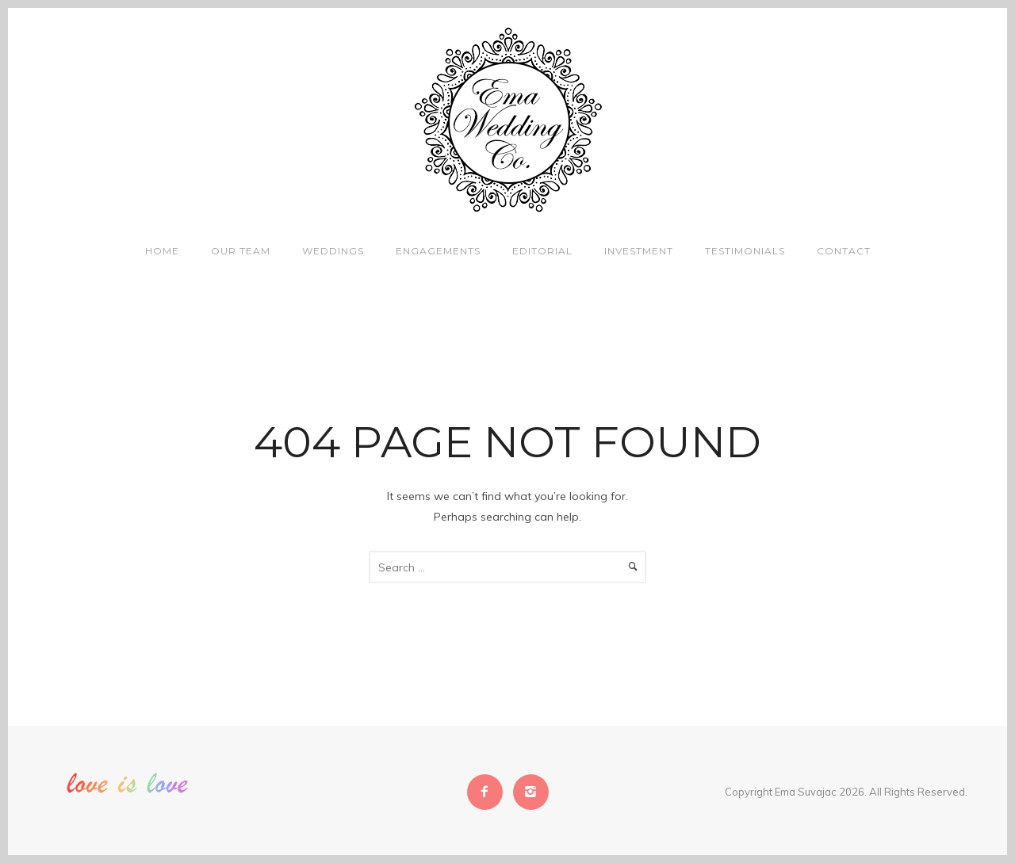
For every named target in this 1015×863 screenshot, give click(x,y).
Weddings (333, 251)
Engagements (438, 251)
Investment (638, 251)
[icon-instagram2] (531, 792)
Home (162, 251)
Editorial (542, 251)
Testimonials (745, 251)
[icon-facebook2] (489, 792)
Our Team (240, 251)
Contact (844, 251)
